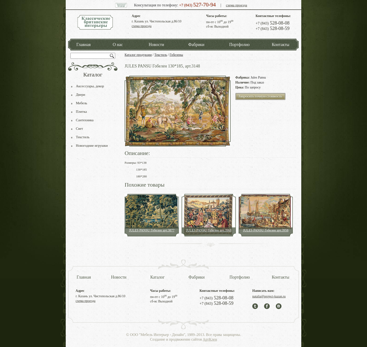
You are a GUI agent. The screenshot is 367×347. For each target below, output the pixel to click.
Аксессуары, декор (90, 86)
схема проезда (236, 5)
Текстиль (160, 55)
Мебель (81, 103)
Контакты (280, 44)
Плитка (81, 111)
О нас (118, 44)
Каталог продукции (138, 55)
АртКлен (210, 339)
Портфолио (239, 44)
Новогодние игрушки (92, 145)
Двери (80, 94)
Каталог (157, 277)
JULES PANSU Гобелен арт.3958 (266, 230)
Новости (156, 44)
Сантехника (85, 120)
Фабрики (196, 44)
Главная (83, 44)
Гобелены (176, 55)
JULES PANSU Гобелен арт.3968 (209, 230)
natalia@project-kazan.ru (269, 296)
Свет (79, 128)
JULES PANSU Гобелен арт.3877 (152, 230)
